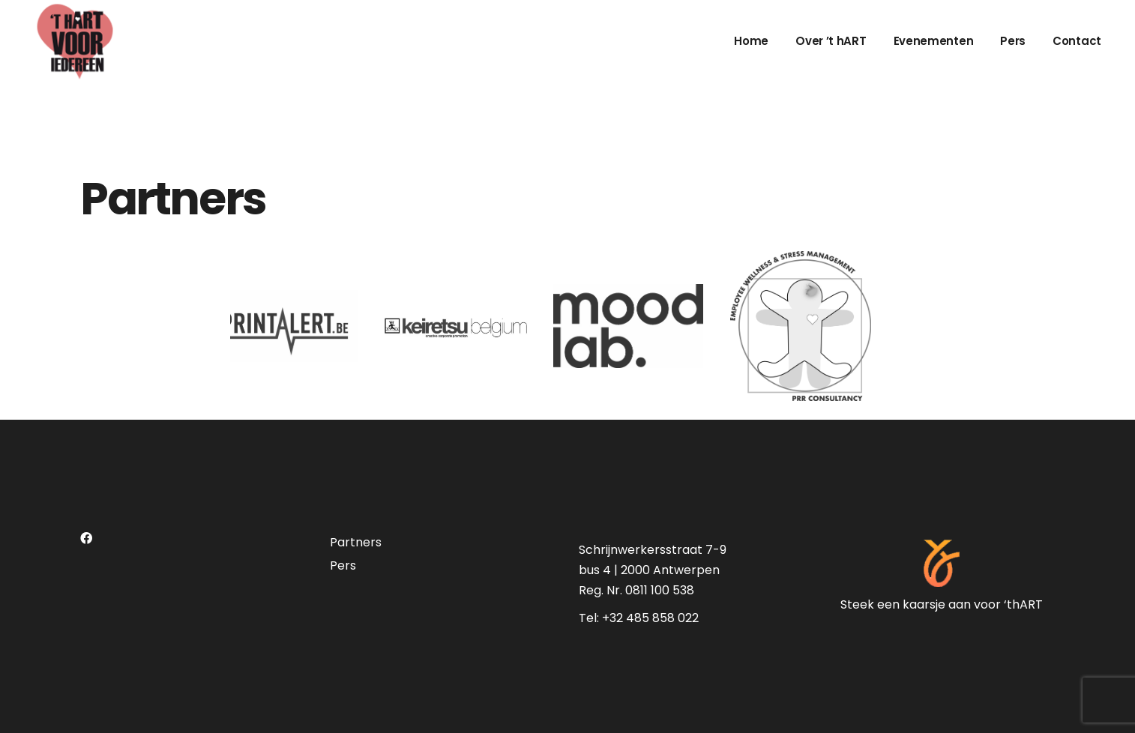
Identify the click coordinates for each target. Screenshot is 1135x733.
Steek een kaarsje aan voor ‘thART (941, 604)
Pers (343, 565)
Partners (356, 542)
